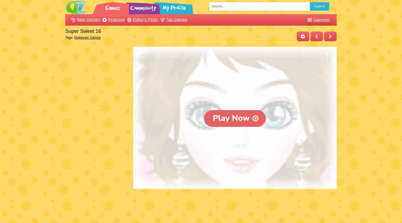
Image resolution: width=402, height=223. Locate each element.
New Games (85, 19)
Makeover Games (87, 38)
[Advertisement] (97, 130)
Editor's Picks (142, 19)
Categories (317, 19)
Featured (113, 19)
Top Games (173, 19)
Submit (319, 6)
